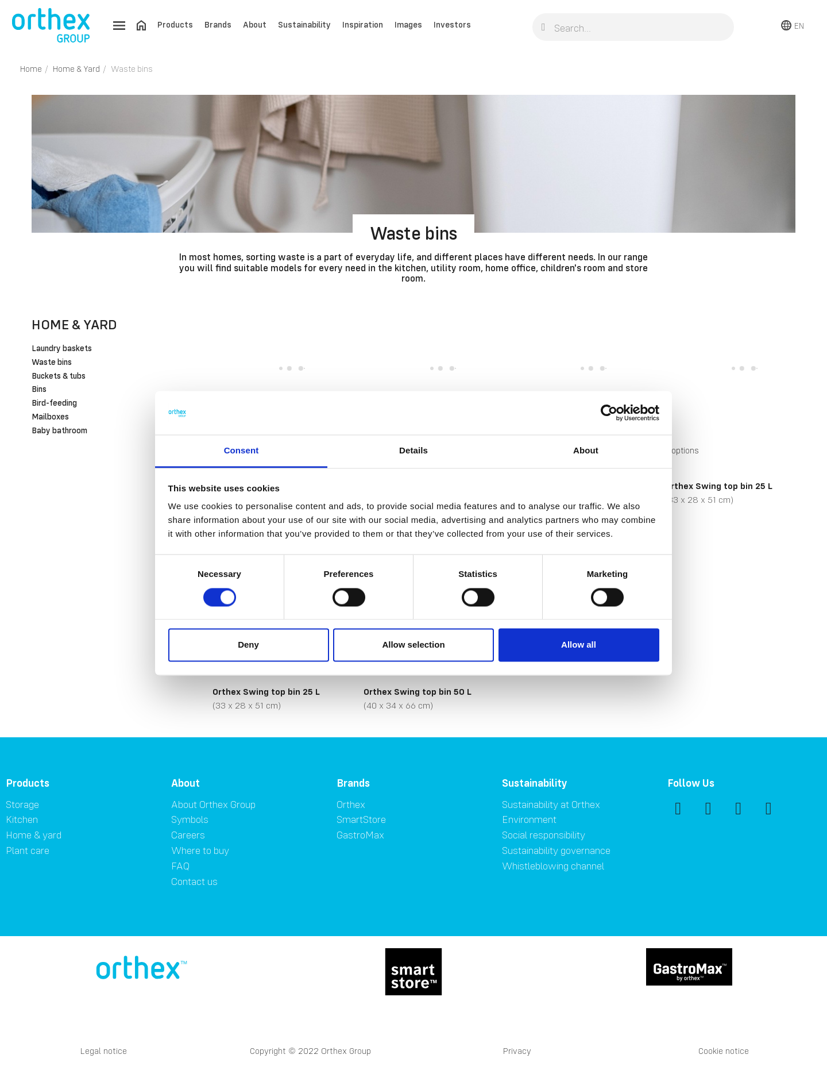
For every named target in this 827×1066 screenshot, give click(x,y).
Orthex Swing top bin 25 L (718, 485)
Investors (452, 24)
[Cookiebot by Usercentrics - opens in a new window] (609, 412)
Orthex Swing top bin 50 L (418, 691)
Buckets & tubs (59, 376)
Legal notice (103, 1050)
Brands (217, 24)
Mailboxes (50, 417)
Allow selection (413, 645)
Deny (248, 645)
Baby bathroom (59, 431)
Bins (39, 389)
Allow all (578, 645)
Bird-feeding (54, 403)
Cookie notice (723, 1050)
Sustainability (304, 24)
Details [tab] (413, 451)
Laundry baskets (62, 348)
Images (408, 24)
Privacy (517, 1050)
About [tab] (585, 451)
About (254, 24)
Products (175, 24)
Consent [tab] (241, 451)
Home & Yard (74, 324)
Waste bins (52, 362)
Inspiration (362, 24)
